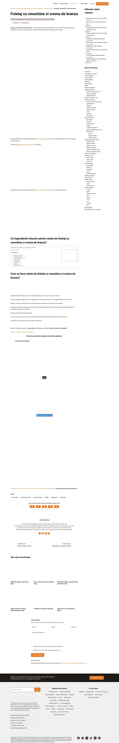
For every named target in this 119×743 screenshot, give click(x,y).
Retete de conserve (90, 99)
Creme (90, 133)
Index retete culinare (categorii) (20, 713)
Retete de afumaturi (90, 87)
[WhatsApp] (32, 505)
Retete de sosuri (89, 155)
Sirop (88, 111)
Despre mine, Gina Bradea (17, 716)
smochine (63, 496)
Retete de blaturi (92, 137)
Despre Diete (90, 165)
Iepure (88, 191)
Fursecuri (89, 121)
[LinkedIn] (56, 505)
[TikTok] (91, 736)
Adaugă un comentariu (38, 631)
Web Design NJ (51, 740)
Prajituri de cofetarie (92, 127)
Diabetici (89, 167)
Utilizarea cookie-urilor (17, 724)
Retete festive (88, 177)
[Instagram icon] (43, 532)
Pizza (88, 183)
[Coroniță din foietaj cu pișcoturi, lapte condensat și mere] (67, 569)
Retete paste (90, 185)
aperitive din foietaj (26, 496)
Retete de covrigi (91, 145)
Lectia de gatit (88, 77)
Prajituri (89, 125)
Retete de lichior (91, 109)
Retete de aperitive (20, 19)
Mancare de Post (91, 193)
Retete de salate (91, 95)
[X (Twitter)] (44, 505)
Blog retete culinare (16, 721)
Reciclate (87, 81)
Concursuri (88, 71)
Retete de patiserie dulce (93, 149)
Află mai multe (96, 676)
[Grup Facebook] (82, 736)
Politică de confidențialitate (19, 726)
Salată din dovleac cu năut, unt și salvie (96, 18)
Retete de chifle (91, 143)
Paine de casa (90, 141)
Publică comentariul (38, 653)
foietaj (46, 496)
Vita (88, 205)
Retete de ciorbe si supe (91, 97)
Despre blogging (89, 75)
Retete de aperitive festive (93, 91)
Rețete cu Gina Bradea (16, 8)
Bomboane (89, 119)
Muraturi (89, 105)
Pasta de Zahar (92, 135)
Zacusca (89, 113)
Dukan (88, 171)
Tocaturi (89, 203)
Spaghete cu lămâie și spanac (94, 46)
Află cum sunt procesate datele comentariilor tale (73, 661)
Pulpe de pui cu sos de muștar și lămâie (96, 42)
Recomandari (88, 83)
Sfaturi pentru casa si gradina (92, 209)
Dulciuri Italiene (91, 181)
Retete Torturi (90, 131)
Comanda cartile (102, 3)
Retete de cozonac (92, 147)
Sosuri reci (89, 161)
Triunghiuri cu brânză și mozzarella (43, 607)
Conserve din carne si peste (94, 101)
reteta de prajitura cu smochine (26, 144)
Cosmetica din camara (91, 73)
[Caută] (92, 4)
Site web (73, 625)
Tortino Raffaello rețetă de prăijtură (95, 55)
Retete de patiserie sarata (46, 8)
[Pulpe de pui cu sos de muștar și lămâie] (67, 595)
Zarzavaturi (90, 115)
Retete (12, 19)
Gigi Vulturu (54, 496)
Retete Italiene (88, 179)
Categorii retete (75, 4)
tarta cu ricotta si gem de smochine (44, 190)
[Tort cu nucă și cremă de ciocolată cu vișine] (44, 569)
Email (53, 625)
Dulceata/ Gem (91, 103)
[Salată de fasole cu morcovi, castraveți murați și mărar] (21, 595)
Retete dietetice (89, 163)
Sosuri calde (90, 157)
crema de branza (37, 496)
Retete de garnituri (91, 93)
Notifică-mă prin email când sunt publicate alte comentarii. (48, 645)
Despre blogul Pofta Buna (18, 719)
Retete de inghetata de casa (94, 129)
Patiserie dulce (91, 123)
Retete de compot (91, 107)
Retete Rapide (88, 207)
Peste (88, 199)
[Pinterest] (50, 505)
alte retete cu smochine (44, 139)
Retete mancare (89, 187)
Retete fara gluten (91, 173)
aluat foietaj (14, 496)
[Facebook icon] (40, 532)
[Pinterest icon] (46, 532)
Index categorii (64, 3)
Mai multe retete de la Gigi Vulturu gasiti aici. (23, 332)
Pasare (88, 197)
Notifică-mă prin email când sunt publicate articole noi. (47, 648)
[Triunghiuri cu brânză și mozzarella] (44, 595)
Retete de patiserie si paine (31, 8)
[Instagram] (86, 736)
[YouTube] (95, 736)
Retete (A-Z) (56, 3)
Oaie (88, 195)
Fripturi (88, 189)
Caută (37, 688)
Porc (88, 201)
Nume (34, 625)
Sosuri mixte (90, 159)
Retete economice (89, 175)
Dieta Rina (89, 169)
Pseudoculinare (89, 79)
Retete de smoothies (90, 153)
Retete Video (84, 3)
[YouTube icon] (49, 532)
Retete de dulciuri (89, 117)
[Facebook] (38, 505)
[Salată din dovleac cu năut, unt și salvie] (21, 569)
